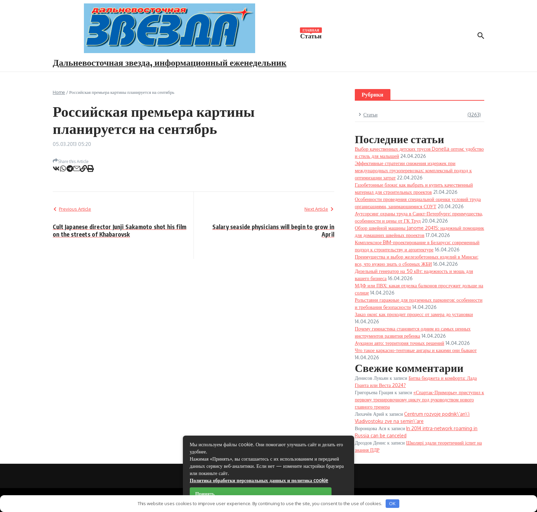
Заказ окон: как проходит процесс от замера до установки (414, 314)
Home (59, 92)
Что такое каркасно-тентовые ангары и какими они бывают (416, 350)
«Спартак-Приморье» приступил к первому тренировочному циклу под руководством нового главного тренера (419, 399)
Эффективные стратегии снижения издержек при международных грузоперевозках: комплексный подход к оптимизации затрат (413, 170)
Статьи (311, 35)
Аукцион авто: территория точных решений (399, 343)
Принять (205, 494)
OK (392, 503)
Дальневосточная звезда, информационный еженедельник (170, 62)
